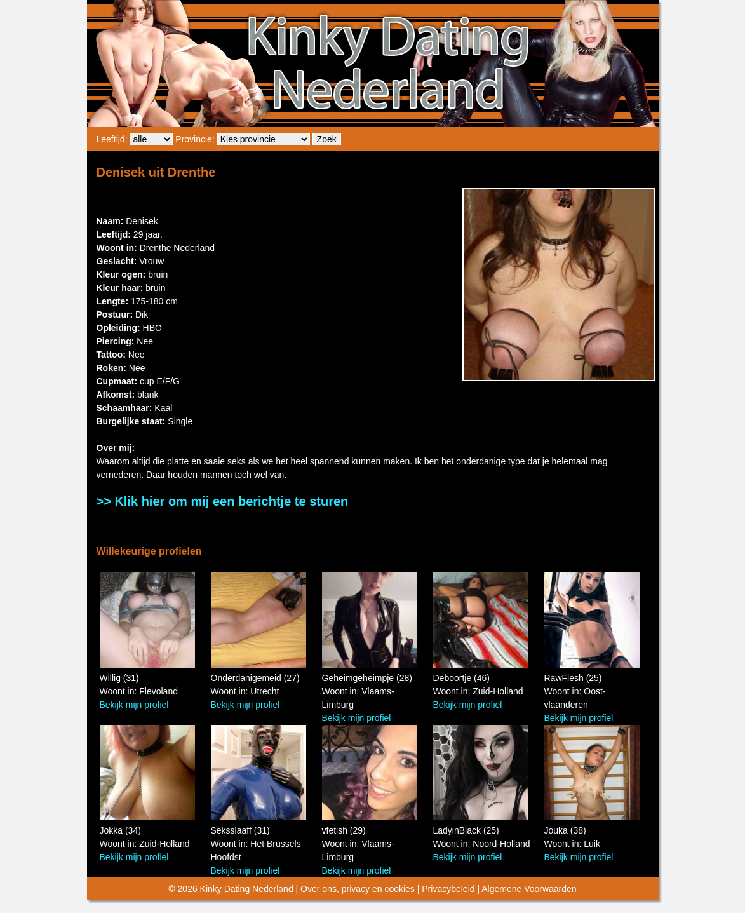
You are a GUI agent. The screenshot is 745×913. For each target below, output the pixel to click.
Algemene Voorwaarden (528, 889)
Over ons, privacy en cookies (357, 889)
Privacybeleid (448, 889)
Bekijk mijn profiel (134, 705)
